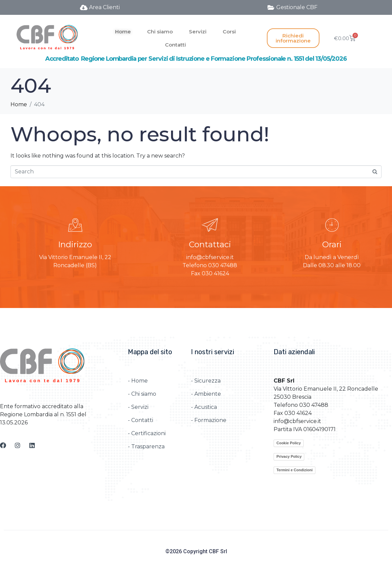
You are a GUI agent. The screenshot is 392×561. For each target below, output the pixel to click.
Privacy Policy (289, 456)
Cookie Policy (288, 443)
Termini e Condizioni (294, 470)
